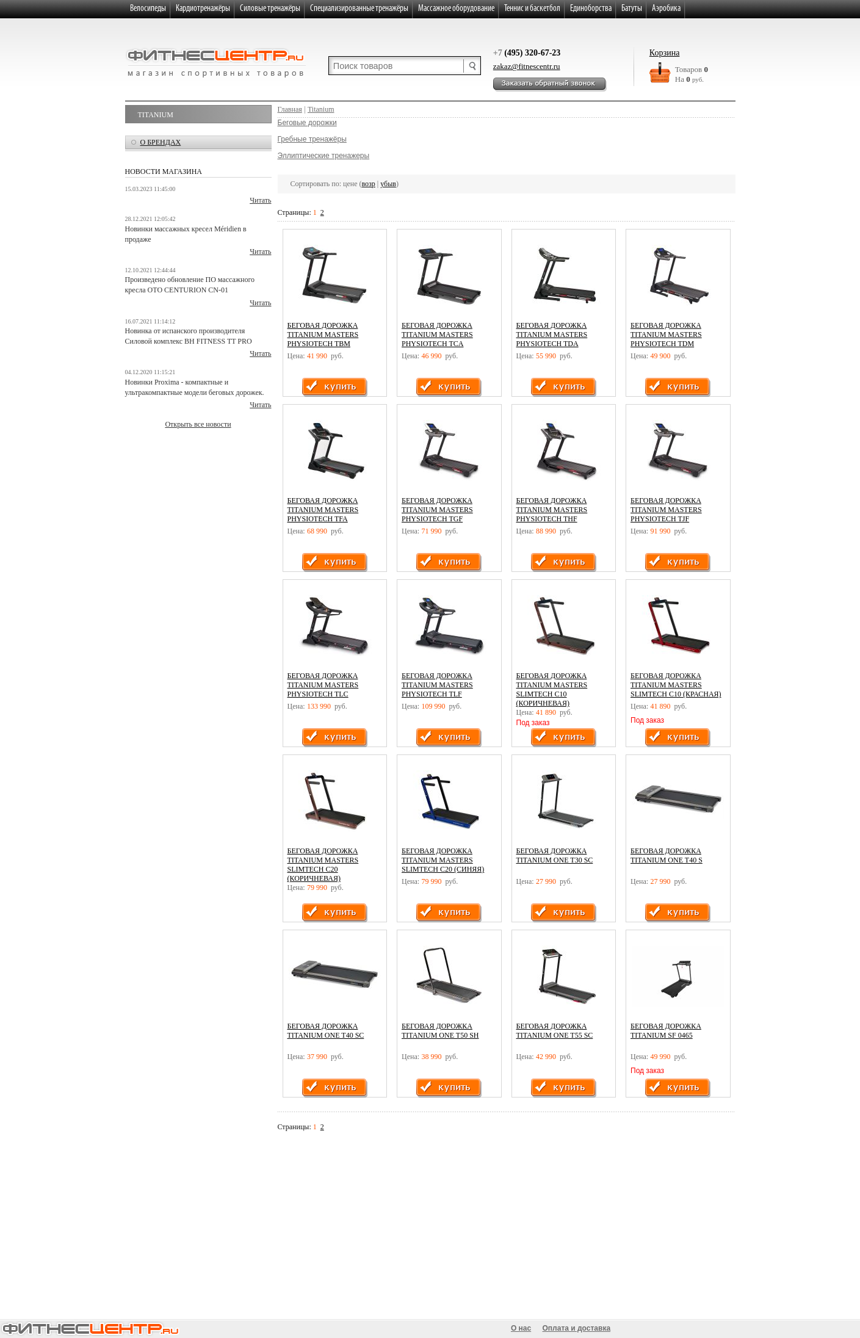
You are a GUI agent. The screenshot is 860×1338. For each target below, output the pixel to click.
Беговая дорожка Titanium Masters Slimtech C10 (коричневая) (552, 689)
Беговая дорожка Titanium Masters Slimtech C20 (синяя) (443, 860)
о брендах (160, 142)
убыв (388, 183)
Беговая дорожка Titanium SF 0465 (666, 1031)
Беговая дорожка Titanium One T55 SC (554, 1031)
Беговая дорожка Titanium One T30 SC (554, 855)
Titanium (155, 114)
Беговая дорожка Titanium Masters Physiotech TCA (437, 334)
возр (368, 183)
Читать (260, 200)
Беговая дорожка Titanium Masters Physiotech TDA (552, 334)
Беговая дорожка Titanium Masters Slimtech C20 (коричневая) (323, 865)
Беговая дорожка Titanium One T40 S (667, 855)
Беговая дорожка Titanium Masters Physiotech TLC (323, 684)
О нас (521, 1328)
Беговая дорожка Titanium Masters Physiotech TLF (437, 684)
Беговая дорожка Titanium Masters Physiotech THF (552, 509)
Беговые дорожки (307, 122)
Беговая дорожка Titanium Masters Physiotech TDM (666, 334)
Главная (290, 109)
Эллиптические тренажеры (324, 155)
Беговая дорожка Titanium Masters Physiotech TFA (323, 509)
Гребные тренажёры (312, 139)
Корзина (664, 52)
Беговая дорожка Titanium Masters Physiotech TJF (666, 509)
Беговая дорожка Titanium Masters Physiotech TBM (323, 334)
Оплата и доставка (577, 1328)
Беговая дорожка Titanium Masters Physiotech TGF (437, 509)
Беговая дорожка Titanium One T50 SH (440, 1031)
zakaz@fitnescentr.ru (526, 66)
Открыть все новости (198, 424)
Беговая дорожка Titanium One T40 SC (325, 1031)
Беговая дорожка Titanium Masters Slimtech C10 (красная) (676, 684)
